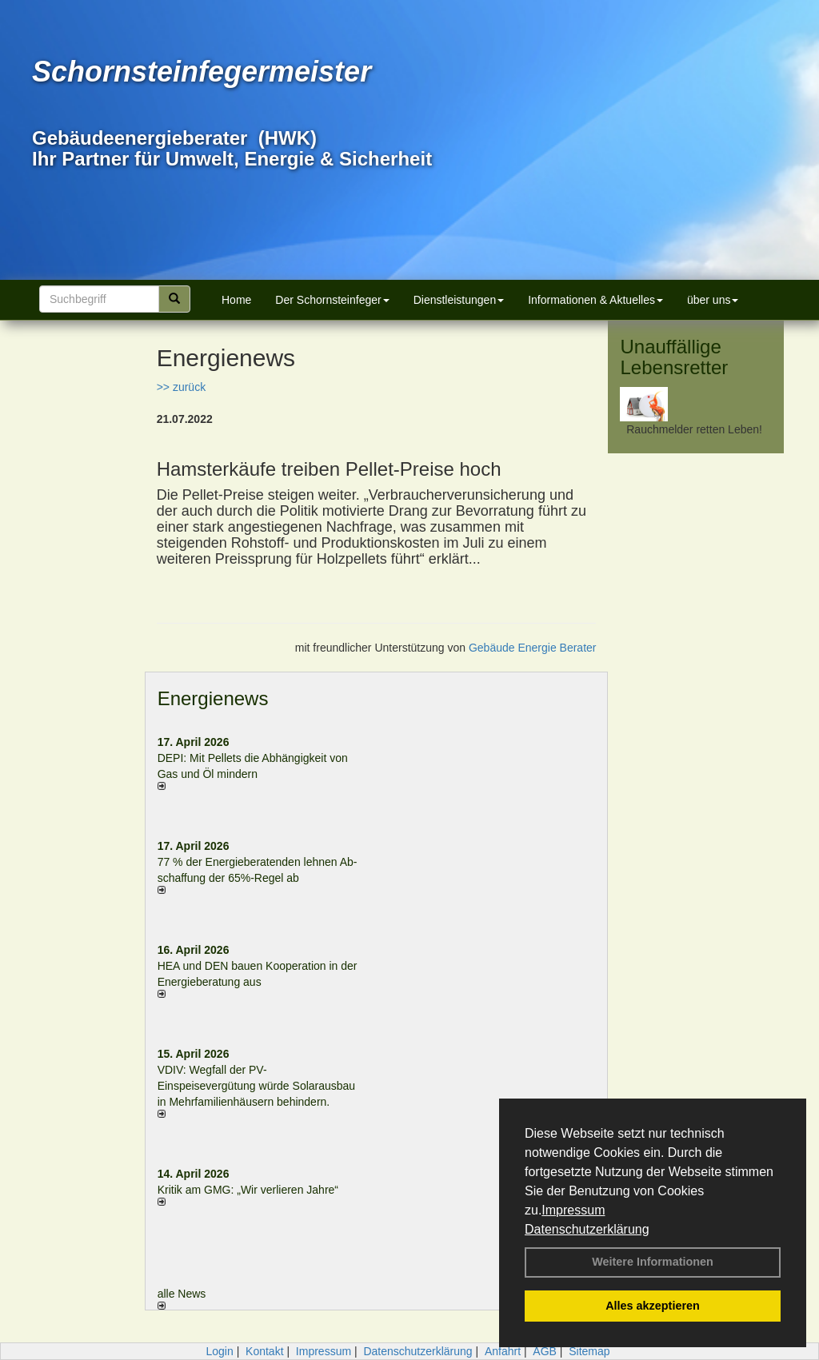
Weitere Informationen (652, 1261)
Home (236, 299)
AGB (545, 1351)
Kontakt (264, 1351)
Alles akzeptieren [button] (652, 1305)
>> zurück (181, 387)
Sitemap (589, 1351)
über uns (712, 299)
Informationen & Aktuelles (595, 299)
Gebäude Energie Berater (533, 647)
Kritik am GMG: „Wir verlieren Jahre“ (248, 1189)
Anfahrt (503, 1351)
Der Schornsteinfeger (332, 299)
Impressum (573, 1210)
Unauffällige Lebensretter (674, 357)
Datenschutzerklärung (587, 1229)
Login (219, 1351)
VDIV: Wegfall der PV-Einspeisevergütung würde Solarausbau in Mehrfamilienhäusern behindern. (257, 1085)
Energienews (213, 698)
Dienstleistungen (459, 299)
